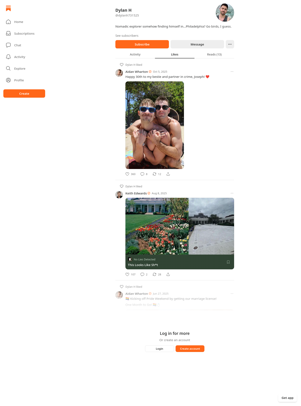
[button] (24, 22)
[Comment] (144, 174)
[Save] (228, 262)
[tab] (135, 54)
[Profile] (24, 80)
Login (159, 349)
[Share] (168, 174)
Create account (190, 349)
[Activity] (24, 57)
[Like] (130, 174)
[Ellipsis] (230, 44)
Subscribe (142, 44)
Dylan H (130, 65)
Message (197, 44)
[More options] (232, 71)
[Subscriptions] (24, 33)
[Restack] (157, 174)
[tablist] (174, 54)
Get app (287, 398)
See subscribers (126, 35)
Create (24, 93)
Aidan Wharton (136, 71)
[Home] (8, 8)
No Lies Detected (144, 259)
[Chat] (24, 45)
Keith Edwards (136, 193)
